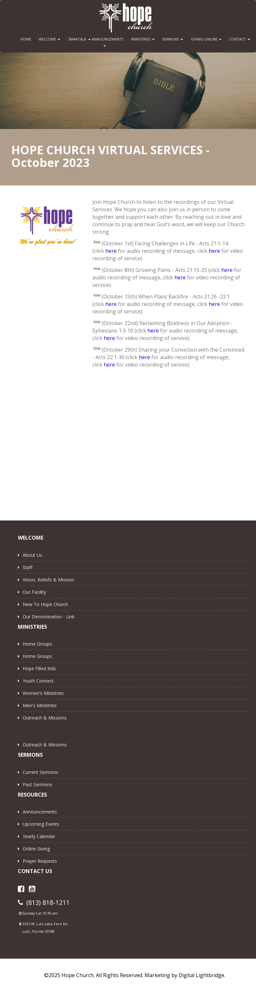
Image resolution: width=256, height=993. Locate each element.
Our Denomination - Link (49, 616)
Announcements (40, 812)
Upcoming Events (41, 824)
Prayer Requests (40, 861)
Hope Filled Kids (39, 668)
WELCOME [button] (49, 39)
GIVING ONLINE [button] (206, 39)
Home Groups (37, 644)
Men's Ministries (40, 705)
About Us (32, 555)
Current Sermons (40, 772)
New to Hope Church (45, 604)
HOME (25, 39)
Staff (27, 567)
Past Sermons (37, 784)
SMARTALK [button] (79, 39)
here (111, 250)
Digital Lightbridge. (202, 975)
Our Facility (34, 592)
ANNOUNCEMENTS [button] (106, 42)
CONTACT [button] (239, 39)
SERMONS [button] (172, 39)
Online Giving (36, 849)
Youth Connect (38, 681)
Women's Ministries (43, 693)
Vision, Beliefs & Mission (48, 580)
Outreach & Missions (45, 718)
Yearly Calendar (39, 836)
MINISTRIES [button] (143, 39)
